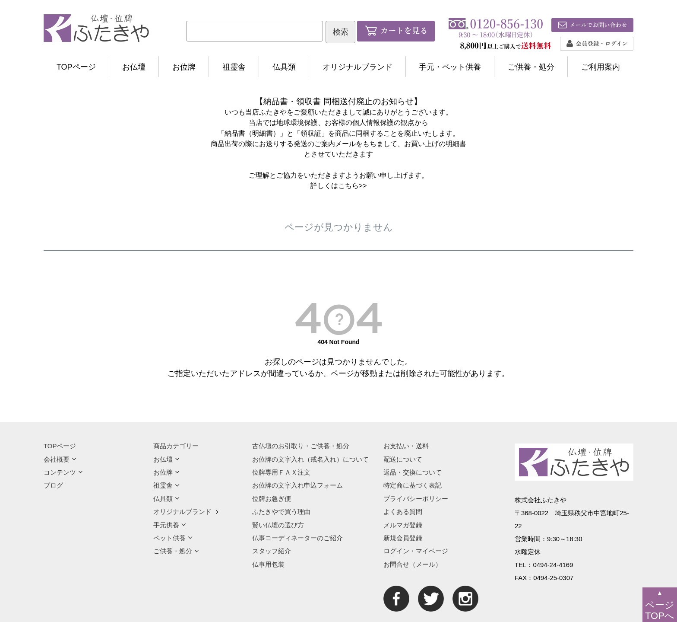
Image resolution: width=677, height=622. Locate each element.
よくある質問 (402, 511)
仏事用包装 (268, 564)
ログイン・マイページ (415, 551)
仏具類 (284, 67)
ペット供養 (173, 538)
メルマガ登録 (402, 525)
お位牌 (184, 67)
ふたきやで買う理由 (281, 511)
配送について (402, 459)
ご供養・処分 (531, 67)
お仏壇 (134, 67)
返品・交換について (412, 472)
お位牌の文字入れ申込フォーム (297, 485)
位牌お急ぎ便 (271, 498)
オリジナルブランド (357, 67)
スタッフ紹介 (271, 551)
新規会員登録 (402, 538)
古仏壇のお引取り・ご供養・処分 (300, 446)
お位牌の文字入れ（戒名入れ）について (310, 459)
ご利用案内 (600, 67)
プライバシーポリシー (415, 498)
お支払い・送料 (406, 446)
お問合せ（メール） (412, 564)
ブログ (53, 485)
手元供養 (169, 525)
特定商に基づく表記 (412, 485)
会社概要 (60, 459)
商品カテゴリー (176, 446)
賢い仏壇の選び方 (278, 525)
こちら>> (352, 185)
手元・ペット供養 (450, 67)
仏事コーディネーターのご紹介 (297, 538)
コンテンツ (63, 472)
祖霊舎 (234, 67)
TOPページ (76, 67)
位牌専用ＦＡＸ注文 (281, 472)
